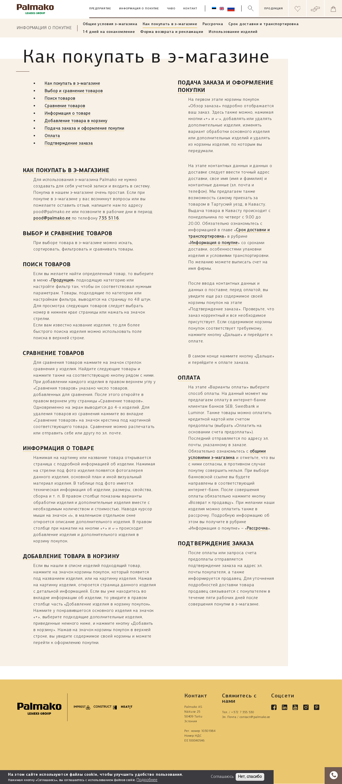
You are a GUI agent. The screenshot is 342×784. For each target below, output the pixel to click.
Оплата (52, 136)
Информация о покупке (139, 8)
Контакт (190, 8)
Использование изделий (233, 32)
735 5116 (109, 218)
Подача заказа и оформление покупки (84, 128)
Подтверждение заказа (69, 143)
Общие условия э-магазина (110, 24)
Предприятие (100, 8)
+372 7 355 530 (242, 712)
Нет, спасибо (250, 777)
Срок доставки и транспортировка (263, 24)
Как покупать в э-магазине (170, 24)
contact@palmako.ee (255, 717)
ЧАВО (171, 8)
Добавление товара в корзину (76, 121)
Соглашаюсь (222, 777)
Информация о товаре (68, 113)
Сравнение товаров (65, 106)
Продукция (62, 280)
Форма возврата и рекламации (171, 32)
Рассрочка (213, 24)
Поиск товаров (60, 98)
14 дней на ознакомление (109, 32)
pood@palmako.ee (52, 218)
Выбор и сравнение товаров (74, 91)
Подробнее (147, 780)
